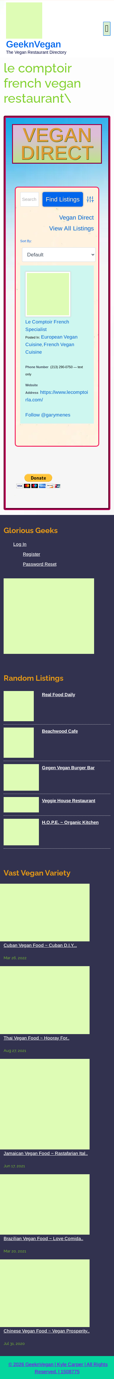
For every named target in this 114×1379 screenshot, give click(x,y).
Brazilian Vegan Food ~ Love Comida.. (43, 1238)
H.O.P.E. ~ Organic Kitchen (70, 822)
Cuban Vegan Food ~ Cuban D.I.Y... (40, 945)
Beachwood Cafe (60, 731)
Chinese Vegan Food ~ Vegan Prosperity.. (47, 1330)
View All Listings (71, 228)
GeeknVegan (33, 44)
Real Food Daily (58, 694)
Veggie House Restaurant (68, 800)
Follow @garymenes (47, 414)
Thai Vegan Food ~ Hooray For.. (36, 1037)
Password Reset (39, 564)
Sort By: (26, 241)
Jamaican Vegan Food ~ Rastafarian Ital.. (46, 1153)
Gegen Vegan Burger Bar (68, 767)
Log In (20, 544)
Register (31, 554)
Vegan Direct (57, 144)
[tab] (106, 29)
